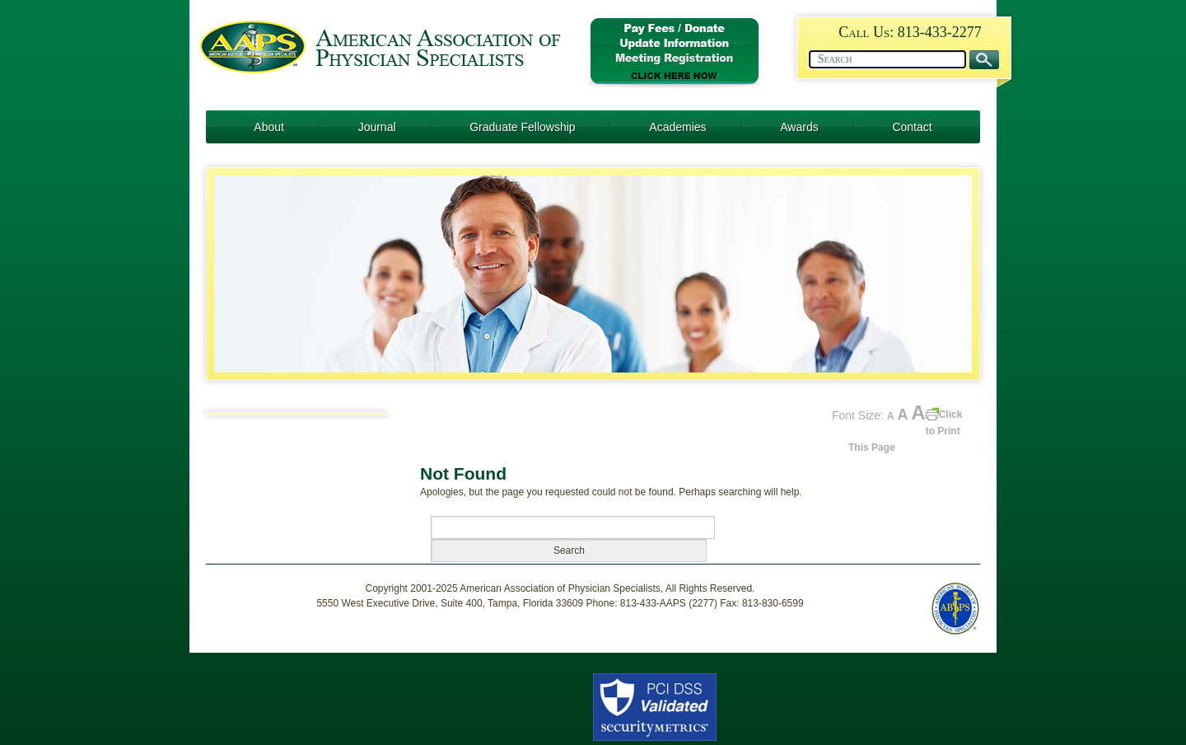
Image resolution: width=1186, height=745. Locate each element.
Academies (677, 127)
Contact (912, 127)
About (269, 127)
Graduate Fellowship (522, 127)
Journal (377, 127)
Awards (799, 127)
